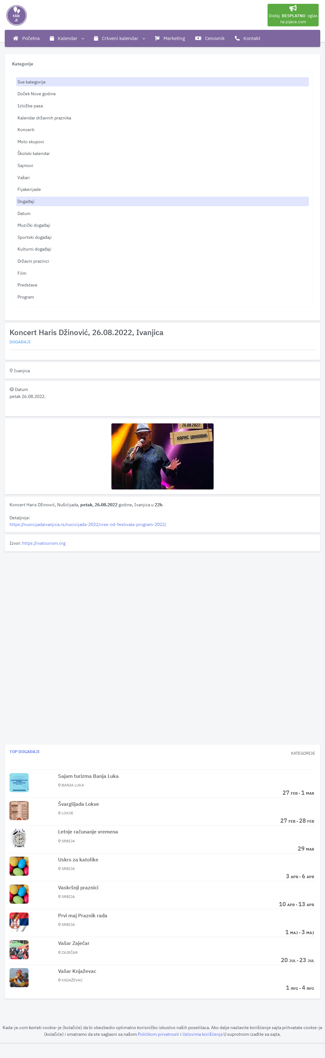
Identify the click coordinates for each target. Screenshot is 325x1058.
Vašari (23, 177)
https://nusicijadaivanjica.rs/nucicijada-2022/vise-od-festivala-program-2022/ (88, 524)
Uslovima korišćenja (202, 1034)
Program (25, 297)
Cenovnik (210, 38)
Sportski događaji (34, 237)
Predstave (27, 285)
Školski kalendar (33, 153)
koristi (35, 1027)
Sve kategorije (31, 82)
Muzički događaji (33, 225)
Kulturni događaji (34, 249)
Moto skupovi (30, 141)
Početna (26, 38)
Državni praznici (33, 261)
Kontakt (247, 38)
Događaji (26, 201)
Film (21, 273)
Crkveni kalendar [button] (119, 38)
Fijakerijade (29, 189)
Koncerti (26, 129)
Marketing (170, 38)
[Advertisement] (162, 598)
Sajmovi (25, 165)
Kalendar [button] (67, 38)
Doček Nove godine (36, 94)
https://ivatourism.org (43, 543)
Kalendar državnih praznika (44, 118)
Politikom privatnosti (159, 1034)
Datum (23, 213)
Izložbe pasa (30, 106)
